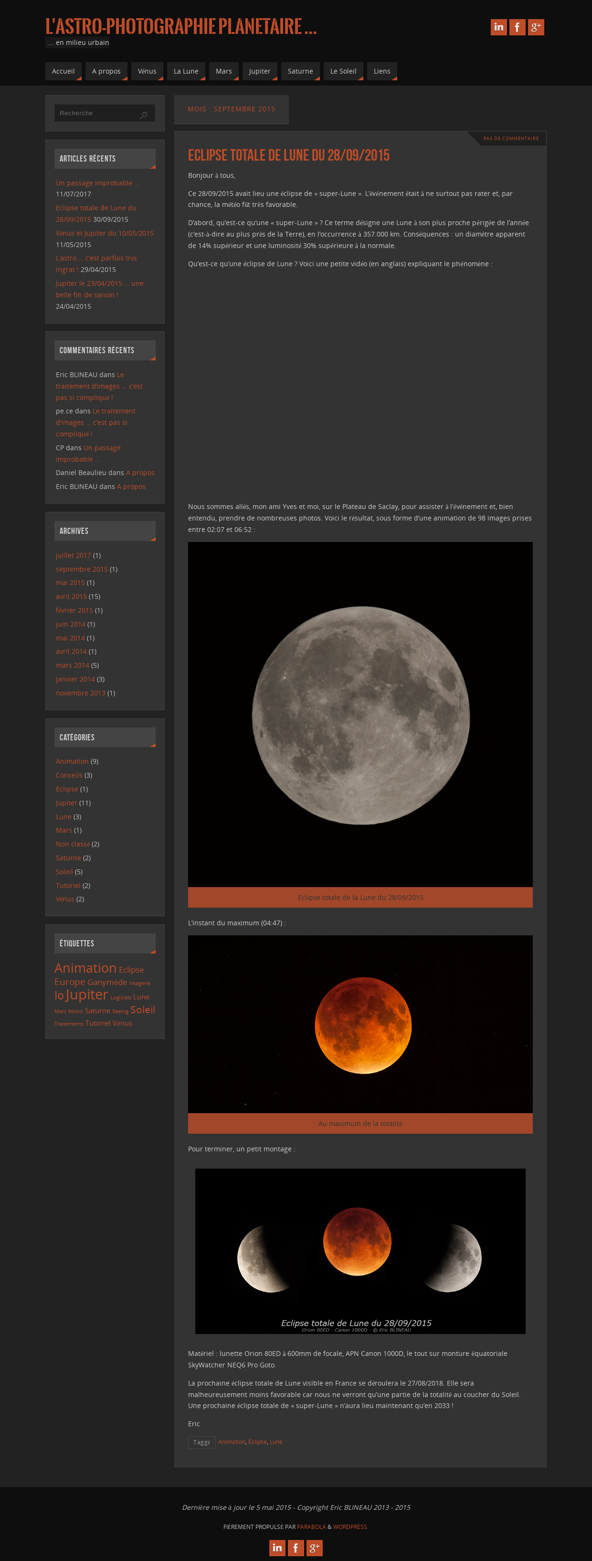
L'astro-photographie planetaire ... (181, 26)
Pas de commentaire (508, 138)
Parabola (311, 1527)
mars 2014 (72, 665)
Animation (231, 1441)
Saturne (68, 857)
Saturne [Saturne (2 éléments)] (97, 1010)
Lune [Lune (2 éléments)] (141, 996)
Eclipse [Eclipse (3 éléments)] (131, 969)
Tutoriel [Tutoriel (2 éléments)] (98, 1023)
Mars (64, 830)
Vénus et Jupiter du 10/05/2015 (105, 233)
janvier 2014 (75, 678)
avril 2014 (71, 651)
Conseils (69, 775)
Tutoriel (68, 885)
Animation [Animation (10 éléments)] (85, 967)
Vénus (65, 898)
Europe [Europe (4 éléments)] (69, 981)
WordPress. (351, 1527)
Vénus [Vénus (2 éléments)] (122, 1023)
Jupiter (66, 802)
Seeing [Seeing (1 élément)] (120, 1011)
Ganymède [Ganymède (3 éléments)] (107, 981)
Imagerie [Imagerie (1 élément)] (139, 983)
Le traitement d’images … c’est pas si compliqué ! (99, 386)
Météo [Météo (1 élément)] (75, 1011)
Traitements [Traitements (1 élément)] (69, 1023)
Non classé (73, 843)
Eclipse (257, 1441)
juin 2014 (70, 624)
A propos (140, 472)
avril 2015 (71, 596)
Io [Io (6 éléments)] (59, 995)
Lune (276, 1441)
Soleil (64, 871)
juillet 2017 (73, 555)
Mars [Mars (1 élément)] (60, 1011)
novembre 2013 (81, 692)
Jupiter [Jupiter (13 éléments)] (87, 994)
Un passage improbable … (97, 182)
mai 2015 (70, 582)
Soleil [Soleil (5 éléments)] (142, 1009)
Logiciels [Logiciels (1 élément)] (120, 997)
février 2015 (74, 610)
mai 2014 (70, 637)
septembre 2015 (82, 569)
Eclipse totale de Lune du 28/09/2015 (289, 155)
